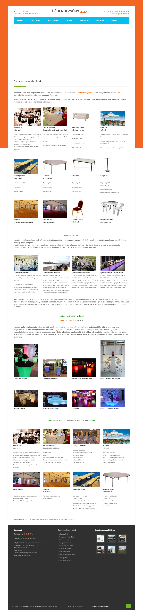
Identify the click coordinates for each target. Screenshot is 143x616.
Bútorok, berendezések (67, 555)
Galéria (114, 20)
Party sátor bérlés (65, 543)
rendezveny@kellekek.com (120, 14)
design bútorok (69, 519)
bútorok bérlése (48, 519)
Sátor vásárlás (52, 20)
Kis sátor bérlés (64, 540)
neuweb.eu (80, 606)
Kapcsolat (100, 20)
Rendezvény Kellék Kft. (34, 606)
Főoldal (20, 20)
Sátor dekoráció (64, 552)
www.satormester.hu (24, 555)
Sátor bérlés (35, 20)
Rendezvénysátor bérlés (67, 537)
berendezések (59, 519)
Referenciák (84, 20)
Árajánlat (68, 20)
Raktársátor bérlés (65, 549)
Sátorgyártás (63, 558)
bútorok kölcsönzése (35, 519)
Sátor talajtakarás (65, 560)
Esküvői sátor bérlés (66, 546)
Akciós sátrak (63, 534)
